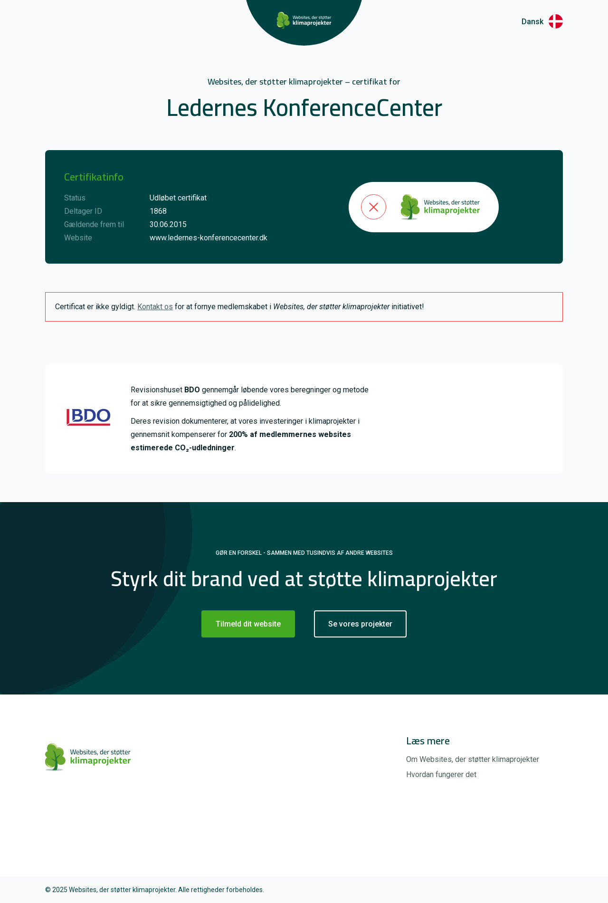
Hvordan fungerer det (441, 774)
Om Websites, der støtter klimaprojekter (472, 759)
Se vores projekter (360, 623)
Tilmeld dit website (248, 623)
